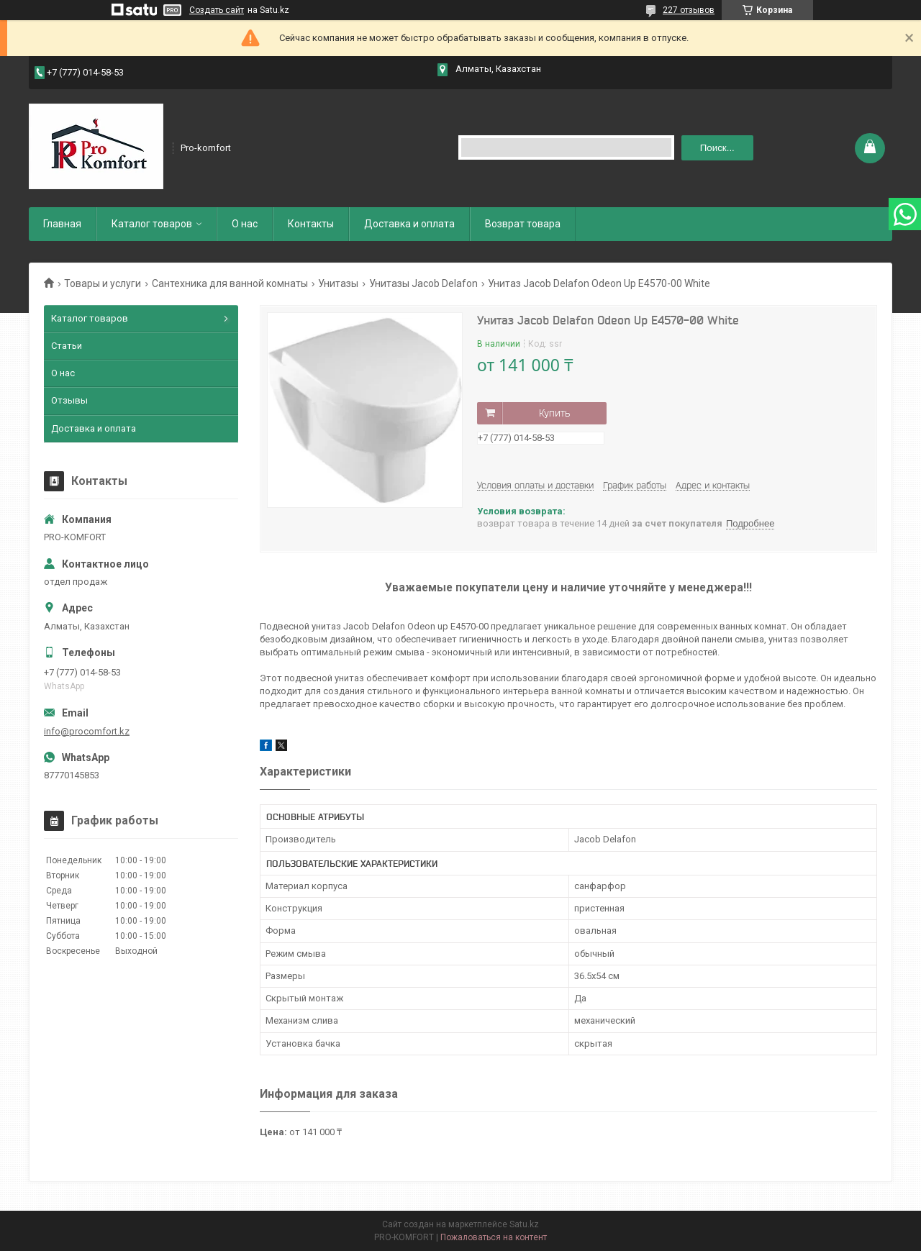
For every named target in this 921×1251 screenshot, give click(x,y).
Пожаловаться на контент (493, 1237)
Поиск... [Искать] (717, 147)
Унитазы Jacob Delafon (423, 283)
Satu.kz (524, 1224)
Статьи (66, 345)
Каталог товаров (152, 223)
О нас (245, 223)
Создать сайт (216, 10)
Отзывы (69, 400)
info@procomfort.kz (87, 731)
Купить (554, 413)
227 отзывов (688, 10)
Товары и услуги (102, 283)
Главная (62, 223)
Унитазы (338, 283)
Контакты (311, 223)
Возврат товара (523, 223)
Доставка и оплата (409, 223)
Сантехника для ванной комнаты (230, 283)
